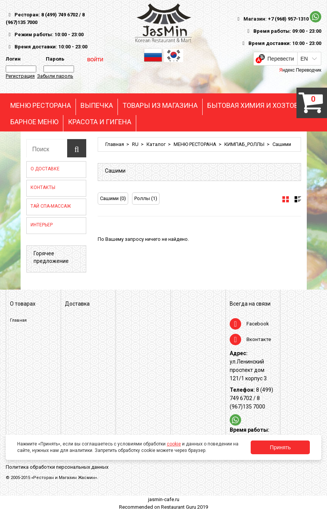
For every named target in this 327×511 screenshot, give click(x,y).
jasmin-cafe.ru (163, 499)
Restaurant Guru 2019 (184, 507)
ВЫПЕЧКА (97, 105)
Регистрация (20, 76)
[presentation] (285, 199)
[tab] (285, 199)
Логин (13, 59)
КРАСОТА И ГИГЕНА (99, 122)
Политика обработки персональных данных (57, 467)
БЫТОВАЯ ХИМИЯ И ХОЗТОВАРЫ (260, 105)
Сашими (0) (113, 198)
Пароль (53, 59)
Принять (280, 447)
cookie (174, 444)
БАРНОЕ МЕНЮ (34, 122)
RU (135, 144)
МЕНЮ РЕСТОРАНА (40, 105)
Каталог (156, 144)
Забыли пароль (55, 76)
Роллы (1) (145, 198)
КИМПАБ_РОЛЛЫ (244, 144)
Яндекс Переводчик (300, 70)
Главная (114, 144)
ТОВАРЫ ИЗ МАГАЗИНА (160, 105)
